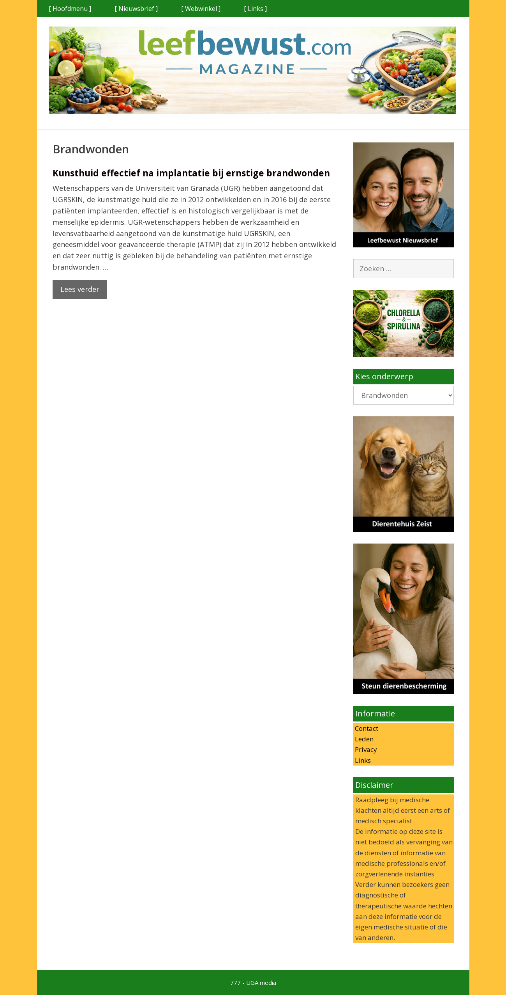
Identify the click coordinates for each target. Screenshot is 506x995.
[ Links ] (255, 8)
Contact (365, 728)
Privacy (365, 749)
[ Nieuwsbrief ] (136, 8)
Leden (363, 738)
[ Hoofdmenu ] (70, 8)
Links (362, 760)
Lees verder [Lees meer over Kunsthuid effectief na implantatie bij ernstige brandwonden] (79, 289)
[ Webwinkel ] (200, 8)
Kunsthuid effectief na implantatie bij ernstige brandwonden (191, 173)
